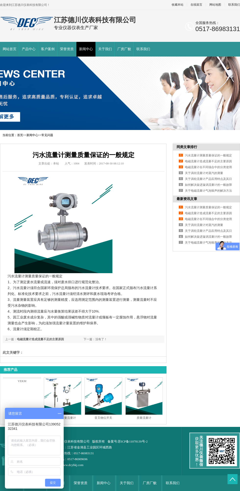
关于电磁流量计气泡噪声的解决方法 (208, 190)
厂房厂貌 (124, 49)
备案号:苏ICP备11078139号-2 (128, 441)
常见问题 (47, 135)
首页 (20, 135)
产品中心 (29, 49)
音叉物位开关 (103, 418)
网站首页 (9, 49)
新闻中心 (86, 49)
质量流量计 (144, 418)
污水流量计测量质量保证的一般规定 (208, 155)
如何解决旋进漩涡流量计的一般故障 (208, 185)
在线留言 (196, 4)
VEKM (22, 381)
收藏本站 (177, 4)
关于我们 (105, 49)
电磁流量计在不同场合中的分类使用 (208, 167)
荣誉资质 (67, 49)
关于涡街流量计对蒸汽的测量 (204, 173)
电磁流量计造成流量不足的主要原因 (40, 339)
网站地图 (215, 4)
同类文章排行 (187, 147)
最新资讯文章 (187, 199)
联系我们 (143, 49)
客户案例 (48, 49)
